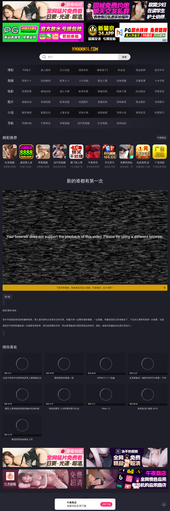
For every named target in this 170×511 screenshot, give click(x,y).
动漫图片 (83, 102)
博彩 (11, 70)
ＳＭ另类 (159, 80)
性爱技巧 (159, 112)
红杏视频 (102, 123)
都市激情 (27, 112)
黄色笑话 (140, 112)
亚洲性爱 (27, 91)
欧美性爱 (83, 91)
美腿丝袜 (102, 102)
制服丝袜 (102, 91)
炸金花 (121, 70)
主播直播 (140, 80)
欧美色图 (64, 102)
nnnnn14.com (85, 49)
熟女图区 (140, 102)
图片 (11, 102)
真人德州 (45, 70)
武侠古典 (83, 112)
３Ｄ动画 (83, 80)
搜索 (124, 57)
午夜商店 (45, 123)
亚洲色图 (45, 102)
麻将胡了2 (102, 70)
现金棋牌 (140, 70)
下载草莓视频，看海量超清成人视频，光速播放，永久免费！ (111, 288)
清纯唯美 (121, 102)
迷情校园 (102, 112)
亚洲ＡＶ (27, 80)
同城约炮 (27, 123)
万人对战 (64, 70)
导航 (11, 123)
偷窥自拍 (27, 102)
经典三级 (121, 91)
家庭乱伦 (45, 112)
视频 (11, 80)
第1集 (7, 296)
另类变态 (159, 91)
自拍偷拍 (45, 80)
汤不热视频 (83, 123)
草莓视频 (64, 123)
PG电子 (27, 70)
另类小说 (121, 112)
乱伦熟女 (140, 91)
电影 (11, 91)
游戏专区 (83, 70)
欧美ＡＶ (64, 80)
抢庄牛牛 (159, 70)
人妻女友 (64, 112)
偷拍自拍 (45, 91)
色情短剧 (121, 123)
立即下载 (106, 504)
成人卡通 (64, 91)
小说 (11, 112)
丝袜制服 (121, 80)
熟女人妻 (102, 80)
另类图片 (159, 102)
